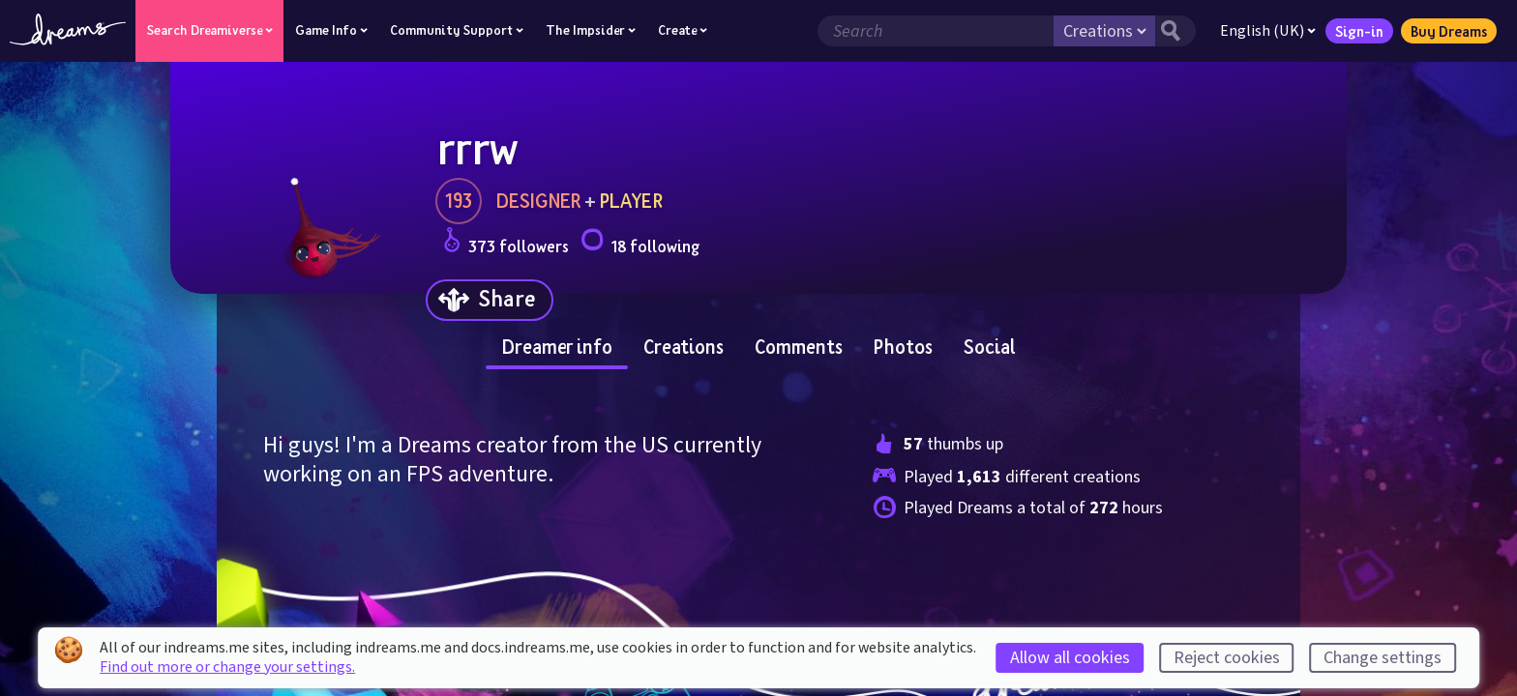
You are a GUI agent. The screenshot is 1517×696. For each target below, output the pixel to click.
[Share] (489, 300)
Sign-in (1359, 31)
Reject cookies (1227, 658)
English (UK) (1268, 31)
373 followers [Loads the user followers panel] (506, 243)
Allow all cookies (1070, 658)
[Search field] (936, 30)
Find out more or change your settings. (227, 667)
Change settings (1383, 658)
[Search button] (1175, 30)
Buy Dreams (1449, 31)
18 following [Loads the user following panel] (639, 243)
